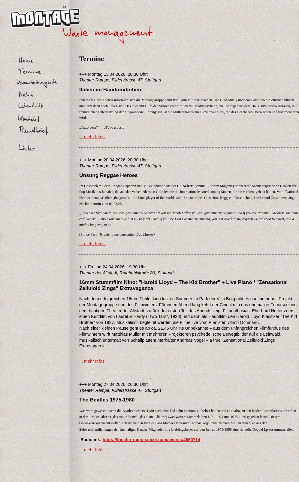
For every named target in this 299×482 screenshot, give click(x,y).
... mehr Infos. (92, 136)
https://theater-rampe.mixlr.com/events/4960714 (151, 439)
